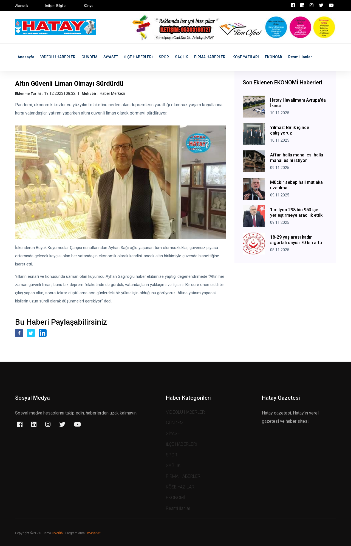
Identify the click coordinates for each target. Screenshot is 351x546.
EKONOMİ (273, 57)
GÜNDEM (89, 57)
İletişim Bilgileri (55, 6)
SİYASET (110, 57)
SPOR (164, 57)
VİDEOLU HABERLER (57, 57)
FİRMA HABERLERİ (210, 57)
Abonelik (21, 6)
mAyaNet (94, 533)
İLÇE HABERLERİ (138, 57)
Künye (88, 6)
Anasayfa (26, 57)
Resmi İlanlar (300, 57)
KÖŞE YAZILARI (246, 57)
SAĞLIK (181, 57)
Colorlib (57, 533)
